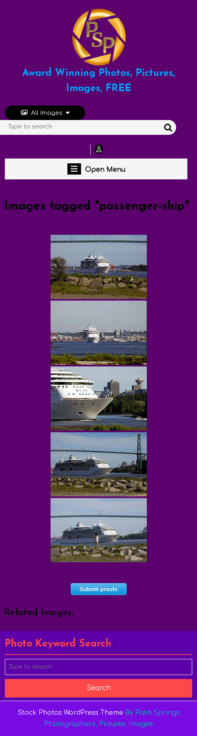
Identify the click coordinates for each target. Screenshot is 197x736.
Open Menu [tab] (96, 169)
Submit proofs (98, 589)
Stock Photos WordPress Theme (70, 712)
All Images (45, 113)
